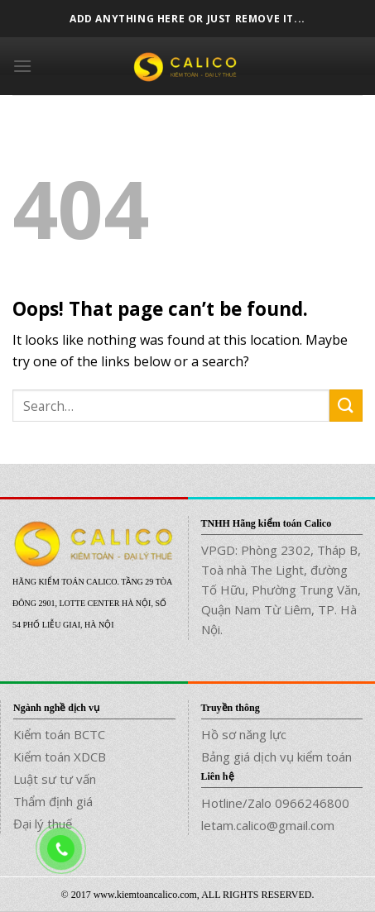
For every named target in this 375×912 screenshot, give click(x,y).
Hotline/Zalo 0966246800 (275, 803)
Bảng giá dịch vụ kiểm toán (276, 756)
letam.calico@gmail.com (267, 825)
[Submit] (346, 405)
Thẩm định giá (53, 801)
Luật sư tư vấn (54, 779)
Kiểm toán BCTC (59, 734)
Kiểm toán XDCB (59, 756)
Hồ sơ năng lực (243, 734)
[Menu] (22, 65)
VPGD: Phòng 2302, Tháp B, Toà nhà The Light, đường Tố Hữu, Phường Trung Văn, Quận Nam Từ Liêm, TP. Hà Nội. (281, 589)
